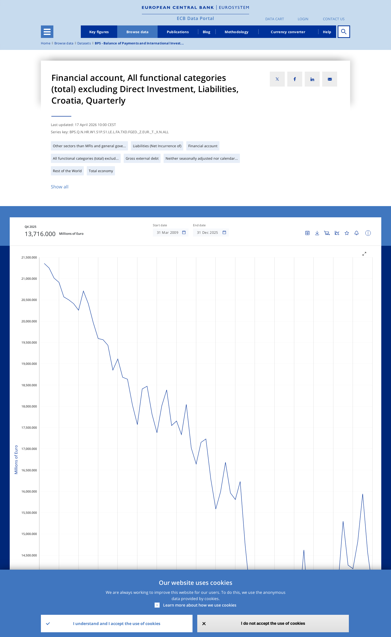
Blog (206, 31)
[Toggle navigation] (47, 31)
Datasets (84, 43)
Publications (178, 31)
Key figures (99, 31)
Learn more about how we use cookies (199, 605)
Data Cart (274, 18)
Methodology (236, 31)
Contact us (334, 18)
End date (199, 225)
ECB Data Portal (195, 18)
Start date (160, 225)
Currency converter (288, 31)
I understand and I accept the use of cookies (116, 623)
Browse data (137, 31)
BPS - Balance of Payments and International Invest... (139, 43)
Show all (60, 187)
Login (303, 18)
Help (327, 31)
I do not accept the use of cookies (273, 623)
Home (45, 43)
